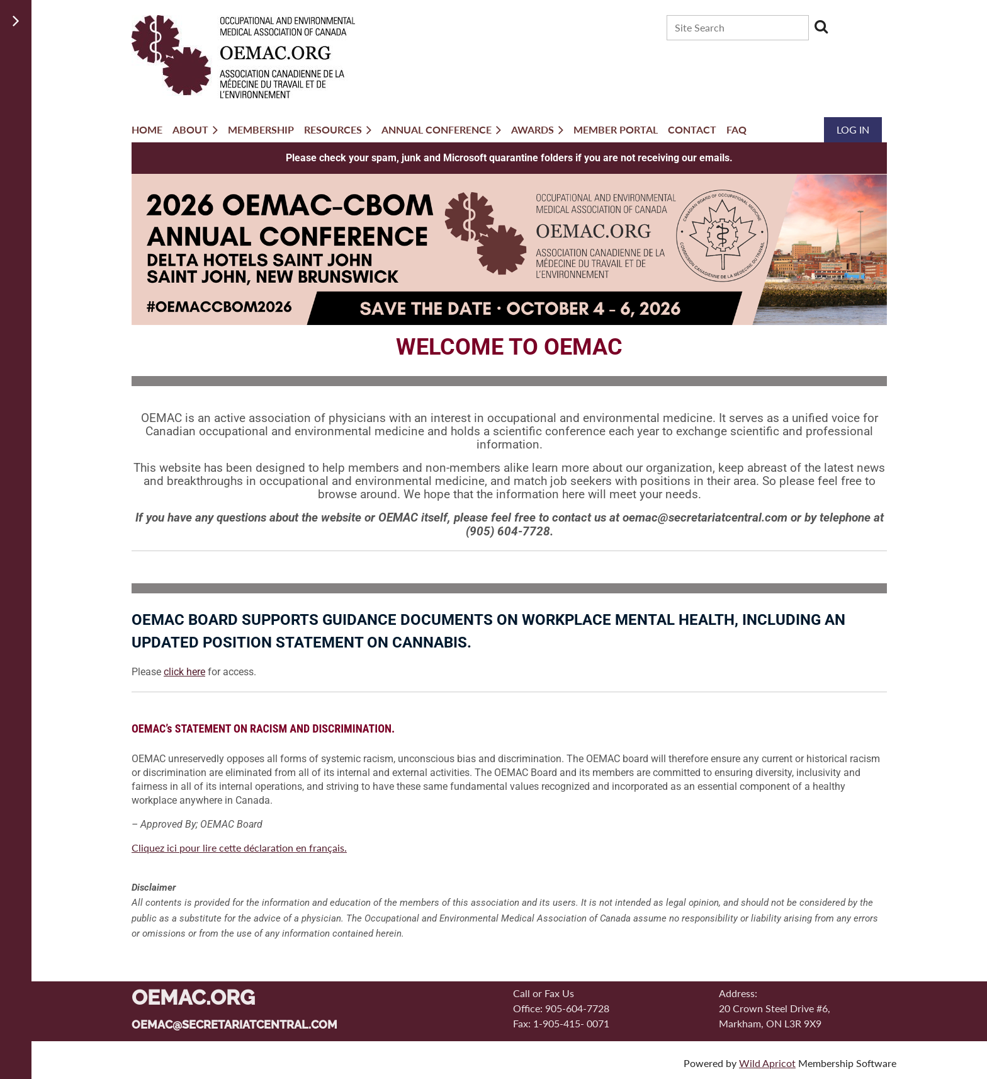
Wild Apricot (767, 1063)
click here (184, 672)
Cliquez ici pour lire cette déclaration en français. (239, 847)
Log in (853, 129)
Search (820, 26)
